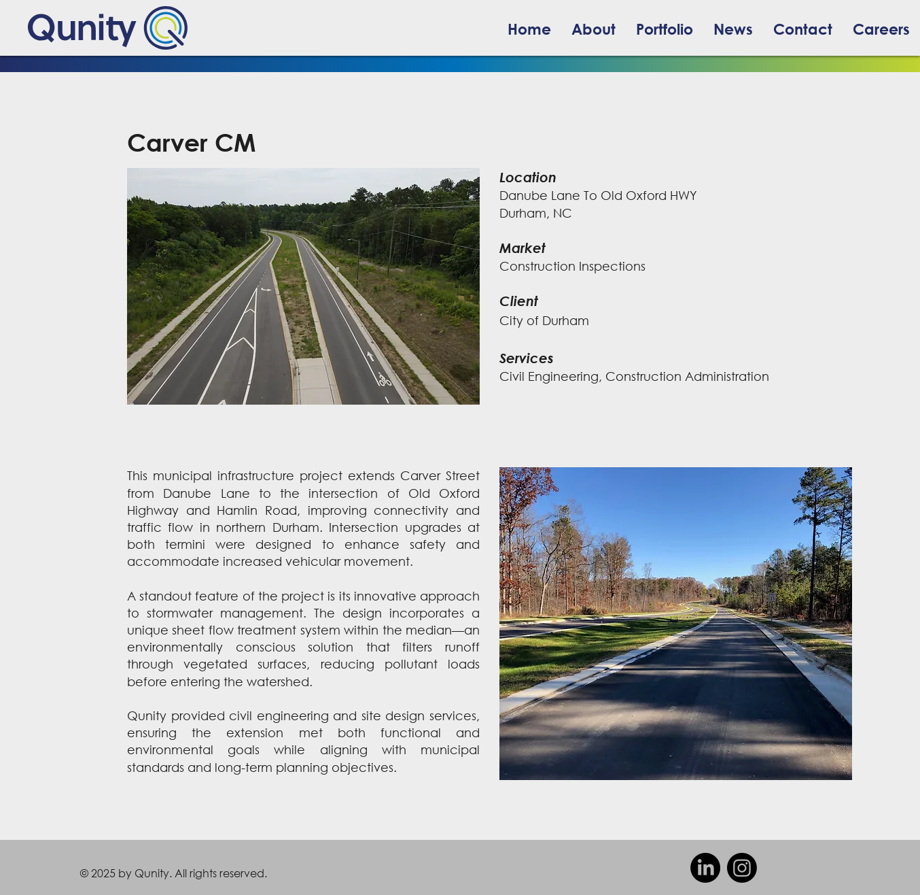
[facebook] (705, 868)
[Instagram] (742, 868)
